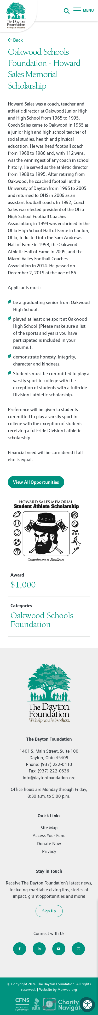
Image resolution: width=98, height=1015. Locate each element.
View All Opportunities (36, 482)
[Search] (67, 10)
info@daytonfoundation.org (49, 778)
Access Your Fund (49, 835)
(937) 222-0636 (53, 771)
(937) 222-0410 (56, 764)
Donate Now (49, 843)
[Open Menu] (83, 10)
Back (15, 40)
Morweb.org (67, 989)
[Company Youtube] (58, 948)
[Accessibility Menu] (87, 1004)
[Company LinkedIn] (39, 948)
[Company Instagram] (78, 948)
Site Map (49, 828)
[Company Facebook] (19, 948)
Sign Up (49, 910)
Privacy (49, 851)
